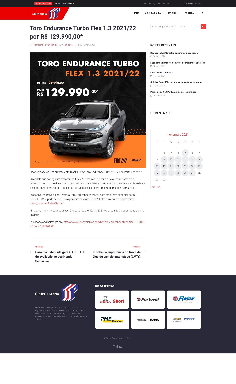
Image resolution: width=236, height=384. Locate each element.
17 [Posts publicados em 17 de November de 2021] (171, 166)
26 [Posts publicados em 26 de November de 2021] (185, 173)
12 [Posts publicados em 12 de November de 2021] (185, 159)
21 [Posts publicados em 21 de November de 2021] (199, 166)
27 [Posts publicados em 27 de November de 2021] (192, 173)
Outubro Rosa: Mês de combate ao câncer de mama (176, 82)
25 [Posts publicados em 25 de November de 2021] (178, 173)
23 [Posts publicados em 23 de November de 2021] (164, 173)
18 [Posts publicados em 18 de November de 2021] (178, 166)
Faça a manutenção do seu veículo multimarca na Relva (177, 63)
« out (153, 187)
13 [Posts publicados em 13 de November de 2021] (192, 159)
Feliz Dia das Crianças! (161, 72)
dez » (158, 187)
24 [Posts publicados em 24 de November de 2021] (171, 173)
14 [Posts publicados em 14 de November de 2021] (199, 159)
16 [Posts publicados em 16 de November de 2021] (164, 166)
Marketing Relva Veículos (45, 45)
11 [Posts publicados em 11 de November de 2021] (178, 159)
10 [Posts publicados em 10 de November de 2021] (171, 159)
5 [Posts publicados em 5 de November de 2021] (185, 152)
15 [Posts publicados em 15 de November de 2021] (157, 166)
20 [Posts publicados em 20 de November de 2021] (192, 166)
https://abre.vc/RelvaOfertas (46, 203)
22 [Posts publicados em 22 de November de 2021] (157, 173)
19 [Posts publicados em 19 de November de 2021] (185, 166)
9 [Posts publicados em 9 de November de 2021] (164, 159)
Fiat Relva (68, 45)
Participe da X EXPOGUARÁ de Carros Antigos (173, 92)
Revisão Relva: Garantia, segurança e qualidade (174, 53)
